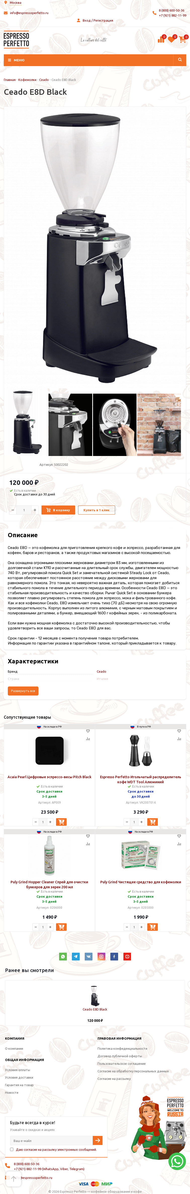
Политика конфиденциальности (122, 1048)
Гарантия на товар (19, 1085)
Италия (102, 678)
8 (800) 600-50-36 (171, 10)
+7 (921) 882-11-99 (172, 15)
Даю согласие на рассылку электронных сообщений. (56, 1149)
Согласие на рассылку (114, 1078)
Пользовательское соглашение (122, 1063)
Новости (11, 1092)
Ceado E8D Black (95, 1009)
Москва (15, 2)
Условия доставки (19, 1077)
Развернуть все (23, 691)
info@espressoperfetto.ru (29, 13)
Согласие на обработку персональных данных (133, 1071)
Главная (10, 79)
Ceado (44, 79)
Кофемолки (27, 79)
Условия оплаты (17, 1070)
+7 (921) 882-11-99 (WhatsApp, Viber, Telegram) (49, 1169)
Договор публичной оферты (120, 1056)
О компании (14, 1048)
